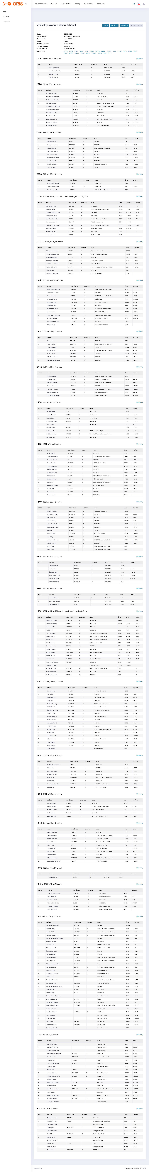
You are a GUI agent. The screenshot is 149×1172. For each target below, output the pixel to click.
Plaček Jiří (50, 488)
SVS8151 (71, 228)
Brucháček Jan (52, 473)
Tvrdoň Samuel (52, 479)
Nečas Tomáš (50, 649)
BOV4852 (73, 379)
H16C (130, 51)
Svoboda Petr (51, 745)
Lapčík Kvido (50, 932)
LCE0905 (77, 929)
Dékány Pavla (50, 209)
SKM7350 (74, 318)
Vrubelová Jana (52, 305)
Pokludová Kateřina (53, 1082)
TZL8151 (69, 1118)
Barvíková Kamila (52, 1028)
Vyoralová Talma (52, 151)
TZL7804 (71, 742)
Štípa (99, 999)
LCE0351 (71, 225)
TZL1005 (71, 521)
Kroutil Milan (51, 787)
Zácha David (50, 652)
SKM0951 (72, 164)
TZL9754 (71, 212)
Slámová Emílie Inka (53, 106)
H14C (125, 51)
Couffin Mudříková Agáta (54, 938)
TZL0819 (76, 578)
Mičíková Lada (51, 302)
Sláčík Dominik (51, 1009)
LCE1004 (72, 549)
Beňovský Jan (50, 431)
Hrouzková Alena (52, 1057)
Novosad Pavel (52, 723)
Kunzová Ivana (51, 312)
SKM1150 (76, 125)
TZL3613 (73, 855)
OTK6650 (75, 1089)
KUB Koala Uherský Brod (104, 119)
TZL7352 (73, 305)
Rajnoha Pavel (51, 1018)
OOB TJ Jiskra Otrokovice (103, 389)
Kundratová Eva (52, 145)
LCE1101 (70, 476)
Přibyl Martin (51, 742)
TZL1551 (75, 903)
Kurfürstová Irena (52, 257)
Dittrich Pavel (51, 691)
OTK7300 (71, 704)
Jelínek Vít (50, 768)
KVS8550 (70, 261)
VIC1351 (76, 68)
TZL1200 (70, 453)
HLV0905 (72, 534)
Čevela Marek (50, 415)
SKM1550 (77, 948)
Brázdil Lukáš (51, 534)
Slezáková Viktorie (55, 71)
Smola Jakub (51, 495)
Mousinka (100, 993)
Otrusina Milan (52, 1131)
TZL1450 (75, 900)
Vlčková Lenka (51, 1066)
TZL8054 (75, 1076)
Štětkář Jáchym (52, 543)
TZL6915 (68, 675)
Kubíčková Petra (51, 1012)
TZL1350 (77, 74)
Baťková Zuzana (52, 1118)
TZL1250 (75, 122)
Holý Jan (49, 530)
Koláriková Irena (52, 347)
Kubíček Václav (51, 665)
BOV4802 (74, 842)
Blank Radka (51, 325)
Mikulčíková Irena (52, 309)
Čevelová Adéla (51, 113)
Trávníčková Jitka (52, 392)
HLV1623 (77, 970)
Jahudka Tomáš (54, 601)
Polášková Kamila (52, 357)
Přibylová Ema (53, 74)
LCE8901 (69, 640)
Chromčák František (53, 861)
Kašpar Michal (51, 672)
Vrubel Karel (51, 813)
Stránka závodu (136, 25)
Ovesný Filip (51, 1127)
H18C (135, 51)
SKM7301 (71, 697)
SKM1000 (72, 511)
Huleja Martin (50, 627)
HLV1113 (70, 485)
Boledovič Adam (52, 485)
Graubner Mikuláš (52, 527)
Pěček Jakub (50, 643)
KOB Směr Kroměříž (103, 125)
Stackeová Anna (52, 376)
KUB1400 (68, 431)
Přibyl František (52, 466)
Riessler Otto (51, 778)
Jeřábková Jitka (51, 232)
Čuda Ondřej (53, 572)
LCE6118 (68, 806)
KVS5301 (73, 839)
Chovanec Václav (52, 662)
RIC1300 (68, 415)
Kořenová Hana (52, 167)
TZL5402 (73, 771)
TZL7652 (73, 321)
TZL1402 (68, 437)
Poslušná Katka (52, 161)
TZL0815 (76, 601)
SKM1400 (76, 909)
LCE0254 (71, 219)
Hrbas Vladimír (52, 839)
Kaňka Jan (50, 492)
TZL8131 (68, 646)
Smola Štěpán (51, 412)
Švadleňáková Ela (52, 980)
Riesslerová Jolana (53, 1089)
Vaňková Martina (51, 235)
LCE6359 (73, 296)
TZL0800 (76, 604)
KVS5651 (73, 392)
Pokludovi (100, 977)
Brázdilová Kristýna (52, 97)
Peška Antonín (51, 848)
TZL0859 (75, 1098)
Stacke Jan (50, 546)
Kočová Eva (50, 270)
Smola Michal (50, 646)
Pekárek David (51, 517)
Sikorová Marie (51, 379)
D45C (98, 51)
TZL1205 (70, 488)
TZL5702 (73, 774)
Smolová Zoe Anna (52, 999)
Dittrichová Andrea (52, 251)
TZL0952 (72, 158)
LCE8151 (70, 254)
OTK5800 (74, 835)
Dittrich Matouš (52, 511)
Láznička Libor (51, 803)
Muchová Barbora (52, 261)
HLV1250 (75, 116)
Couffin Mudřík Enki (52, 926)
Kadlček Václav (52, 1121)
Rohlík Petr (50, 1134)
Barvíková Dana (52, 1073)
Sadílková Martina (53, 1102)
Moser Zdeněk (52, 810)
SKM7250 (74, 302)
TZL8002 (69, 620)
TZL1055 (71, 154)
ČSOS (144, 1168)
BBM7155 (73, 312)
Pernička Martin (54, 604)
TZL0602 (69, 624)
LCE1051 (71, 148)
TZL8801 (68, 649)
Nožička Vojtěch (51, 434)
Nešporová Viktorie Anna (54, 100)
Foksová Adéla (51, 957)
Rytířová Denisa (51, 125)
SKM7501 (71, 691)
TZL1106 (70, 469)
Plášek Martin (51, 806)
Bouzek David (51, 897)
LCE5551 (73, 376)
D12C (71, 51)
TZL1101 (70, 460)
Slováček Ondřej (52, 514)
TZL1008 (71, 524)
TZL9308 (69, 672)
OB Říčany (100, 113)
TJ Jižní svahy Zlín (97, 222)
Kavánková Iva (51, 206)
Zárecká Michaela (53, 1063)
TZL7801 (70, 736)
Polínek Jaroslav (52, 858)
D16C (81, 51)
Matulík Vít (50, 482)
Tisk (104, 25)
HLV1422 (75, 906)
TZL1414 (68, 412)
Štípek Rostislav (52, 774)
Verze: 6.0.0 (38, 1168)
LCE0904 (72, 540)
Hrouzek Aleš (50, 945)
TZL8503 (71, 726)
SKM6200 (69, 810)
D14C (76, 51)
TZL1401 (76, 941)
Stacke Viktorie (51, 103)
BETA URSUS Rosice (101, 312)
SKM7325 (71, 707)
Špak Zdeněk (51, 749)
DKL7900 (71, 720)
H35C (71, 53)
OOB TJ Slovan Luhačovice (105, 103)
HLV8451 (70, 264)
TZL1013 (71, 527)
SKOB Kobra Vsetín (97, 261)
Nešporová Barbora (53, 321)
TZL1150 (75, 100)
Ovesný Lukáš (50, 970)
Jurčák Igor (50, 1021)
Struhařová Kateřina (53, 1076)
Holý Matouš (50, 989)
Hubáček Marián (52, 456)
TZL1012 (71, 543)
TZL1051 (71, 161)
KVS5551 (73, 386)
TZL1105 (70, 466)
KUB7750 (73, 309)
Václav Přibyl (50, 993)
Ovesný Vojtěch (52, 906)
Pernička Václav (51, 624)
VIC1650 (77, 1012)
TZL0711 (76, 575)
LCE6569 (73, 289)
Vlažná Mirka (51, 350)
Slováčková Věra (51, 216)
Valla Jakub (53, 569)
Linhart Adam (53, 566)
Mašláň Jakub (51, 736)
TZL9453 (71, 232)
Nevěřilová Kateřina (52, 219)
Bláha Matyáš (50, 929)
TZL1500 (68, 421)
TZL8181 (71, 216)
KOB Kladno (97, 720)
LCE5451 (73, 383)
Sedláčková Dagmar (53, 315)
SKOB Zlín (107, 71)
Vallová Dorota (53, 77)
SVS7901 (69, 659)
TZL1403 (75, 893)
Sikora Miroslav (52, 842)
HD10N (100, 53)
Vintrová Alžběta (52, 1140)
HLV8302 (70, 1127)
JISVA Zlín (99, 765)
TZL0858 (72, 183)
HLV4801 (73, 848)
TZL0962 (72, 151)
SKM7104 (71, 717)
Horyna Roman (51, 633)
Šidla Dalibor (51, 453)
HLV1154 (75, 97)
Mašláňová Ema (52, 142)
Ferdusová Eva (51, 344)
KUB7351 (73, 315)
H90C (94, 53)
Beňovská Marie (51, 119)
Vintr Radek (50, 732)
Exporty (113, 25)
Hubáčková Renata (52, 254)
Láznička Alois (51, 855)
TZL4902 (73, 781)
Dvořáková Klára (51, 116)
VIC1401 (68, 418)
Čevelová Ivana (52, 299)
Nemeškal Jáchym (52, 935)
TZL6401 (68, 813)
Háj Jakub (50, 694)
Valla (98, 1060)
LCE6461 (73, 344)
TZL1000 (71, 517)
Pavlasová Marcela (53, 1095)
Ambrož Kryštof (54, 582)
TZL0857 (72, 187)
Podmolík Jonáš (52, 1124)
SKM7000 (71, 739)
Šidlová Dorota (52, 900)
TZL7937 (70, 745)
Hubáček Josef (51, 668)
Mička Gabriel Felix (53, 524)
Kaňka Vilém (50, 437)
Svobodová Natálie (52, 109)
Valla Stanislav (54, 877)
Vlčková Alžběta (54, 68)
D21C (86, 51)
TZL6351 (72, 347)
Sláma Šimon (50, 636)
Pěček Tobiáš (51, 463)
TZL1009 (71, 530)
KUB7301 (71, 710)
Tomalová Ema (51, 967)
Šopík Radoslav (52, 832)
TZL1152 (75, 93)
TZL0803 (77, 582)
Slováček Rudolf (52, 771)
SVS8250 (75, 1073)
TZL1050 (71, 167)
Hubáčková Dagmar (52, 225)
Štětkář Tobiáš (50, 954)
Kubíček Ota (50, 418)
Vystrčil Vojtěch (54, 578)
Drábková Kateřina (52, 264)
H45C (77, 53)
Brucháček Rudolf (52, 1047)
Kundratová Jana (52, 293)
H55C (83, 53)
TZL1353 (77, 71)
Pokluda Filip (50, 977)
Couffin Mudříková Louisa (54, 986)
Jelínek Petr (50, 781)
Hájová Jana (51, 341)
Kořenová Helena (52, 122)
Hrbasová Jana (52, 386)
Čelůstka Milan (51, 1079)
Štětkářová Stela (51, 951)
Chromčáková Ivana (53, 395)
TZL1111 (69, 495)
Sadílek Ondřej (52, 704)
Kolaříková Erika (52, 164)
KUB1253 (75, 119)
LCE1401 (76, 935)
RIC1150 (75, 113)
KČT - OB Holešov (102, 97)
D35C (92, 51)
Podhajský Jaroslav (53, 765)
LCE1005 (77, 932)
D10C (66, 51)
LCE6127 (68, 668)
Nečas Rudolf (50, 656)
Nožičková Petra (51, 267)
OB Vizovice (108, 68)
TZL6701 (68, 803)
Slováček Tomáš (51, 620)
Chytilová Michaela (52, 273)
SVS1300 (75, 897)
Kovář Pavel (51, 1137)
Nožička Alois (51, 1147)
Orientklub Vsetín (97, 228)
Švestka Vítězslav (52, 710)
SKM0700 (69, 643)
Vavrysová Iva (51, 296)
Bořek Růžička (50, 428)
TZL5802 (73, 832)
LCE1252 (76, 957)
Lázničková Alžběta (53, 183)
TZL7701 (70, 732)
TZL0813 (76, 598)
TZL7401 (70, 723)
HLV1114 (70, 479)
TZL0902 (72, 514)
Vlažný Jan (49, 640)
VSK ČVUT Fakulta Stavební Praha (102, 267)
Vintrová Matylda (53, 903)
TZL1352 (77, 77)
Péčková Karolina (52, 1098)
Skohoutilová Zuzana (53, 996)
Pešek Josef (50, 549)
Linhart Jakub (53, 598)
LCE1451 (76, 967)
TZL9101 (68, 630)
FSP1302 (68, 434)
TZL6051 (73, 341)
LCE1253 (75, 106)
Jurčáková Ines (51, 1025)
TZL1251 (75, 109)
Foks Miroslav (50, 961)
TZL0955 (72, 142)
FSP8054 (70, 267)
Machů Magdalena (52, 1005)
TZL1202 (70, 492)
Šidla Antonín (51, 851)
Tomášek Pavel (52, 835)
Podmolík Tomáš (51, 675)
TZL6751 (72, 360)
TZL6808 (71, 700)
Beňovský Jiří (51, 816)
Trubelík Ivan (51, 1150)
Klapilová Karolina (53, 187)
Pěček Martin (51, 697)
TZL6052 (73, 357)
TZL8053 (70, 257)
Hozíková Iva (51, 354)
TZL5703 (69, 656)
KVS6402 (70, 1134)
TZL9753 (71, 206)
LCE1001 (71, 546)
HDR (105, 53)
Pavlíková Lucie (52, 154)
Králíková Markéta (53, 1050)
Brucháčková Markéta (54, 1054)
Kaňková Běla (50, 1015)
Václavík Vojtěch (54, 575)
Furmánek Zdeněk (53, 784)
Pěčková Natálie (51, 948)
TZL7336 (71, 713)
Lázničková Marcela (53, 360)
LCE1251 (75, 103)
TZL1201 (70, 473)
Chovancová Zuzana (53, 212)
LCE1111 (70, 456)
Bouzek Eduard (51, 983)
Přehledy (123, 25)
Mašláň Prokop (51, 521)
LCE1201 (70, 482)
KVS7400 (73, 784)
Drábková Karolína (52, 973)
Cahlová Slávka (52, 383)
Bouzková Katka (51, 228)
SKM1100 (70, 463)
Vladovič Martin (51, 941)
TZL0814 (76, 566)
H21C (66, 53)
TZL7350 (73, 293)
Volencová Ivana (52, 389)
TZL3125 (74, 877)
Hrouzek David (52, 909)
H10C (114, 51)
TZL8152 (74, 1054)
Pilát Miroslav (51, 720)
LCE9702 (70, 1150)
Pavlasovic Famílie (103, 1095)
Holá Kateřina (51, 1086)
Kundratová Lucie (51, 222)
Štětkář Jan (50, 1070)
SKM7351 (73, 325)
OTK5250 (73, 389)
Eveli (98, 964)
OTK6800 (73, 778)
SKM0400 (69, 652)
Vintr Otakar (50, 424)
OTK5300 (74, 858)
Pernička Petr (51, 713)
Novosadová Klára (53, 158)
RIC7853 (73, 299)
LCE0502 (69, 636)
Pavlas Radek (51, 726)
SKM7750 (71, 251)
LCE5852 (73, 350)
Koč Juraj (50, 537)
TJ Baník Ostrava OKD (102, 379)
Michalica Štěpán (52, 540)
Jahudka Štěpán (52, 460)
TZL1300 (68, 424)
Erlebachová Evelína (52, 964)
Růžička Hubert (52, 469)
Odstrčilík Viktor (52, 1044)
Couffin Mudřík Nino (53, 893)
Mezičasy (139, 58)
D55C (103, 51)
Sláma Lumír (51, 729)
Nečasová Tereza (52, 1002)
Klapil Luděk (50, 1092)
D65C (109, 51)
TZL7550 (70, 270)
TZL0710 (76, 569)
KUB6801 (68, 816)
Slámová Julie (51, 148)
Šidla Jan (50, 700)
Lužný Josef (50, 845)
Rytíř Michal (51, 707)
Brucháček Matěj (51, 421)
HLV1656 (77, 973)
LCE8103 (71, 729)
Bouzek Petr (50, 659)
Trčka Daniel (51, 476)
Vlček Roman (51, 739)
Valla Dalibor (51, 1060)
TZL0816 (76, 572)
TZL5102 (73, 768)
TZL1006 (71, 537)
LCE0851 (72, 190)
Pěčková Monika (52, 318)
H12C (119, 51)
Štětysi (99, 951)
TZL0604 (69, 627)
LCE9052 (71, 209)
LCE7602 (69, 633)
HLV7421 (73, 787)
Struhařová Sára (51, 93)
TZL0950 (72, 145)
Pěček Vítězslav (52, 717)
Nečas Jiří (49, 630)
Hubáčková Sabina (53, 190)
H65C (88, 53)
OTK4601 (73, 851)
